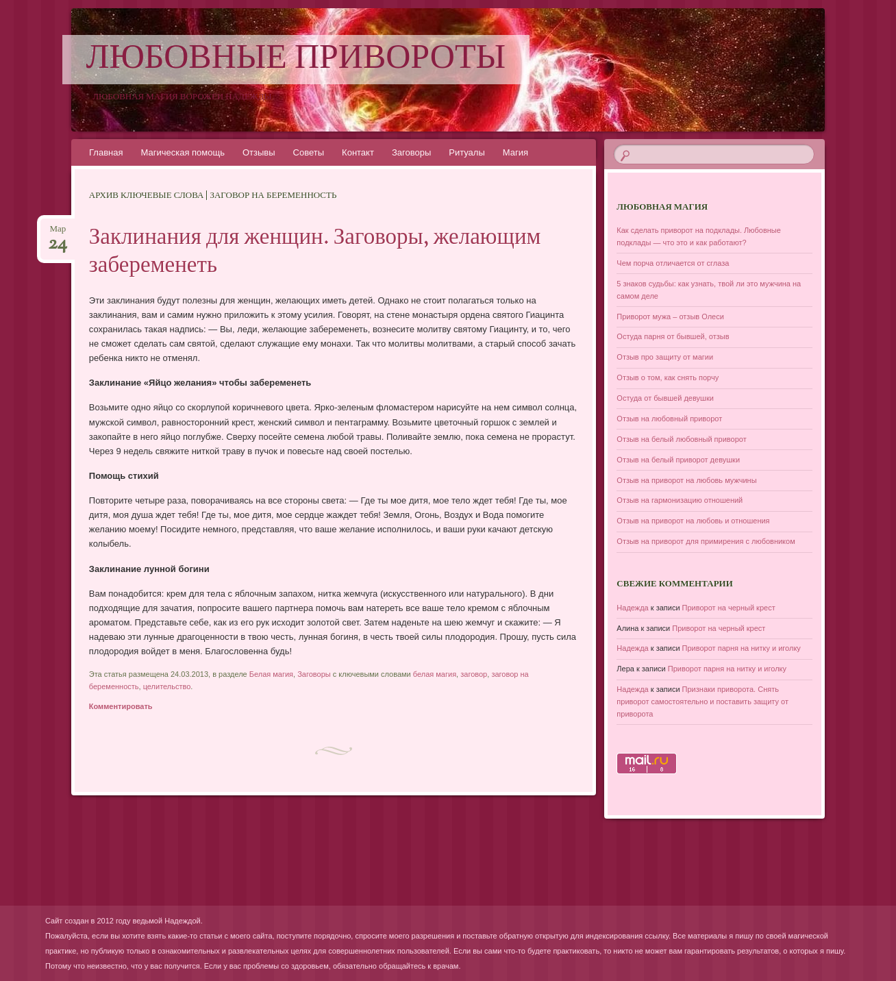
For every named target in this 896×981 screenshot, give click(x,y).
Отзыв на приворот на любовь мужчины (686, 480)
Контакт (358, 152)
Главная (106, 152)
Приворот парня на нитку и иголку (741, 648)
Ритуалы (467, 152)
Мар (57, 233)
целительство (167, 686)
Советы (308, 152)
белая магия (434, 674)
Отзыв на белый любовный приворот (681, 439)
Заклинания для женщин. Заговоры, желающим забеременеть (315, 252)
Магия (515, 152)
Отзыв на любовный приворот (669, 418)
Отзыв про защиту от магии (665, 357)
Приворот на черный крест (728, 608)
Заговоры (411, 152)
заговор (473, 674)
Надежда (632, 608)
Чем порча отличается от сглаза (673, 263)
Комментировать (121, 706)
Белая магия (271, 674)
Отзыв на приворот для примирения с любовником (706, 541)
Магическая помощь (182, 152)
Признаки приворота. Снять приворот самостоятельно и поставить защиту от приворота (702, 701)
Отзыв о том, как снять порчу (668, 377)
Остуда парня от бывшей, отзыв (673, 336)
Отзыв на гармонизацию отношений (680, 500)
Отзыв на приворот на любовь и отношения (693, 521)
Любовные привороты (296, 59)
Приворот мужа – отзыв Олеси (670, 316)
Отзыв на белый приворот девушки (678, 460)
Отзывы (258, 152)
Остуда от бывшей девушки (665, 398)
